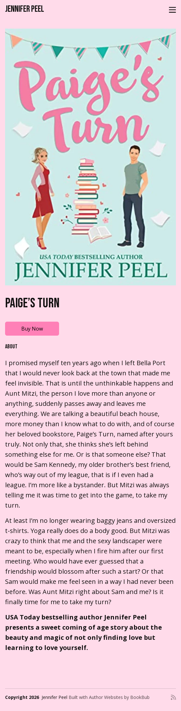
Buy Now (32, 328)
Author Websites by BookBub (119, 697)
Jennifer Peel (24, 9)
